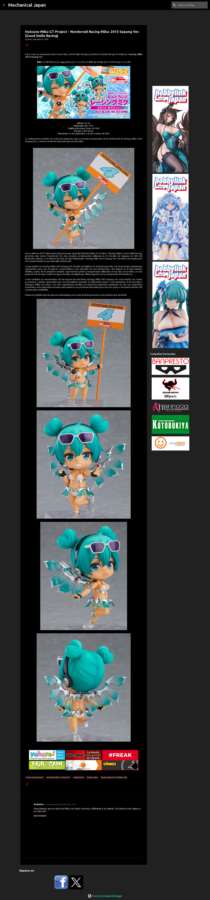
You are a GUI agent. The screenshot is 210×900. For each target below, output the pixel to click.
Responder (40, 816)
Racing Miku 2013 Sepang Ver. (114, 777)
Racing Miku (92, 777)
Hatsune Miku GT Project (58, 777)
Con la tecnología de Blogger (105, 896)
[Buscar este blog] (192, 5)
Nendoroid (79, 777)
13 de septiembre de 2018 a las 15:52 (60, 804)
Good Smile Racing (34, 777)
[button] (27, 45)
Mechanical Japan (27, 5)
